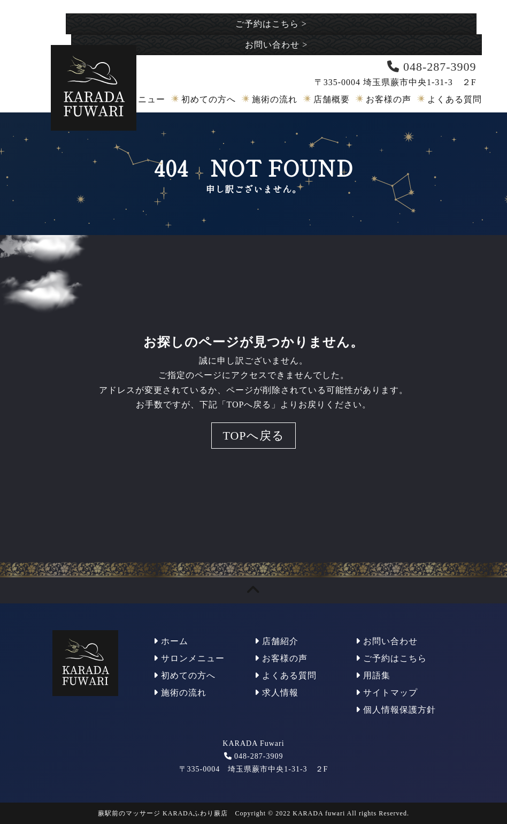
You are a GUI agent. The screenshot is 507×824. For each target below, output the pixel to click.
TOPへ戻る (253, 435)
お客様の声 (388, 99)
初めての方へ (208, 99)
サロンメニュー (189, 658)
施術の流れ (274, 99)
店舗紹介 (276, 641)
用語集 (373, 675)
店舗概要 (331, 99)
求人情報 (276, 692)
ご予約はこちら (271, 23)
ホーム (170, 641)
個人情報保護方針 (396, 709)
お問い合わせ (276, 44)
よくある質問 (454, 99)
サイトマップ (387, 692)
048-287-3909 (258, 756)
